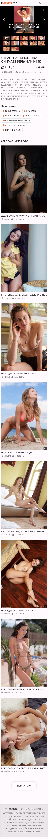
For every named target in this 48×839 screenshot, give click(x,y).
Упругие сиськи (12, 130)
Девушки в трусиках (14, 125)
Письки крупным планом (16, 120)
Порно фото (24, 786)
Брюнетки (30, 111)
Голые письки (11, 116)
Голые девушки (11, 111)
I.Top (9, 3)
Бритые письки (31, 116)
